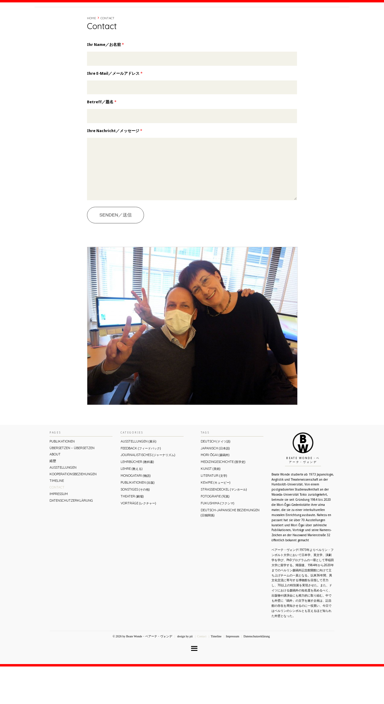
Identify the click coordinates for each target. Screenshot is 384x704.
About (253, 19)
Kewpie (215, 520)
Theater (132, 534)
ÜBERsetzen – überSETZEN (72, 485)
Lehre (131, 506)
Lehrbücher (137, 499)
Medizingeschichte (223, 499)
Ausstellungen (63, 505)
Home (91, 44)
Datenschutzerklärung (71, 538)
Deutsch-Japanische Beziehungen (230, 550)
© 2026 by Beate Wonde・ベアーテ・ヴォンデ (142, 673)
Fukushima (217, 541)
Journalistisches (148, 492)
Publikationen (62, 479)
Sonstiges (135, 527)
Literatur (214, 513)
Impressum (59, 531)
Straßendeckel (224, 527)
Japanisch (215, 486)
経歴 (267, 19)
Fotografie (215, 534)
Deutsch (215, 479)
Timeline (283, 19)
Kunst (210, 506)
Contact (303, 19)
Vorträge (138, 541)
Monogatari (136, 513)
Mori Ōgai (215, 492)
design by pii (184, 673)
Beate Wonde (73, 20)
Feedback (141, 486)
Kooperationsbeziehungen (73, 511)
